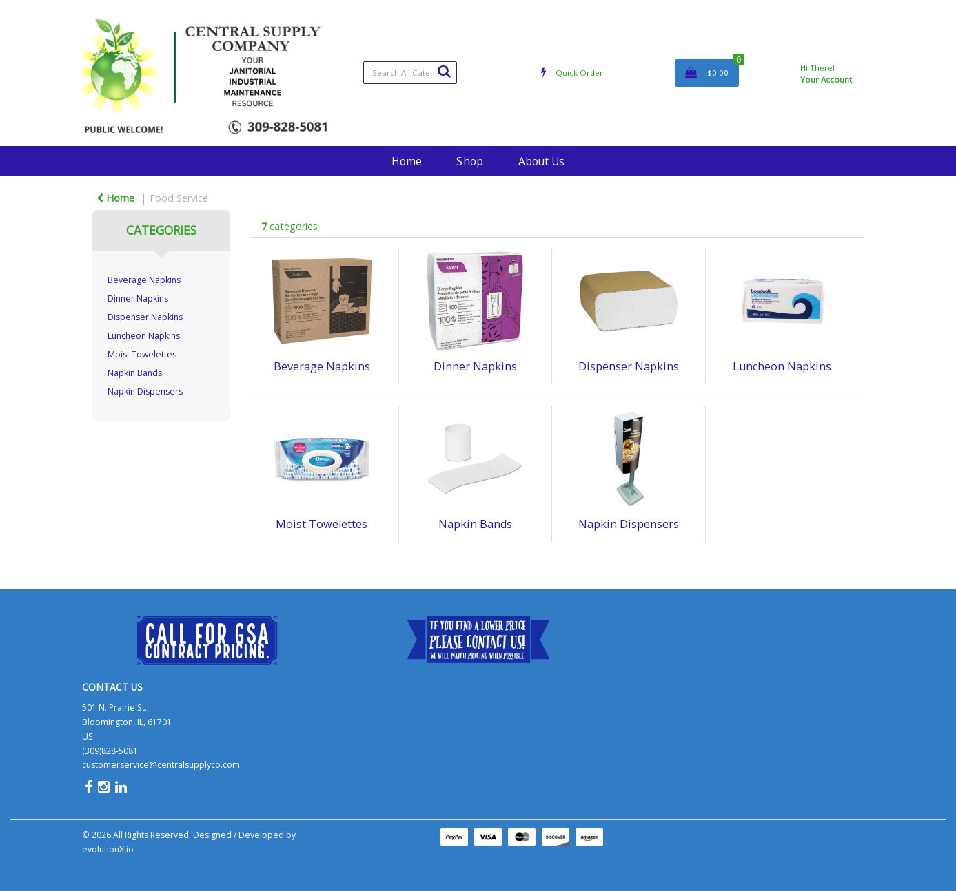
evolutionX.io (108, 849)
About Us (541, 161)
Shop (469, 161)
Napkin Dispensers (145, 391)
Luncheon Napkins (144, 336)
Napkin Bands (135, 373)
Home (406, 161)
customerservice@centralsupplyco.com (161, 765)
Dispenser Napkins (145, 317)
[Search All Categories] (410, 72)
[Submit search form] (444, 71)
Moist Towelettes (142, 354)
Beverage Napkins (144, 280)
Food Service (179, 198)
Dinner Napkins (138, 298)
